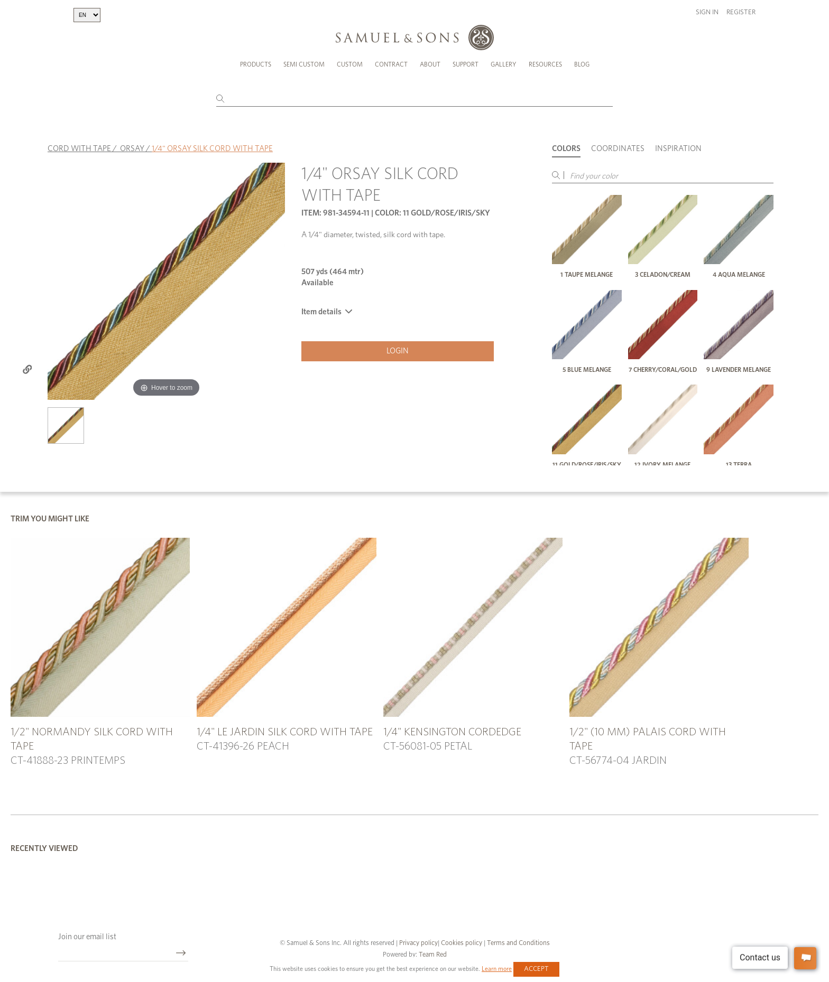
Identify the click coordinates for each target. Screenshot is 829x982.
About (430, 64)
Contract (391, 64)
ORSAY (132, 149)
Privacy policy (418, 943)
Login (397, 351)
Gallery (504, 64)
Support (465, 64)
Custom (350, 64)
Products (255, 64)
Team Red (433, 954)
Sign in (707, 12)
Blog (581, 64)
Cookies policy (461, 943)
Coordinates (617, 149)
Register (741, 12)
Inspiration (678, 149)
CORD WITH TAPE (79, 149)
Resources (545, 64)
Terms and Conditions (517, 943)
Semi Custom (304, 64)
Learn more (497, 969)
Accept (536, 969)
